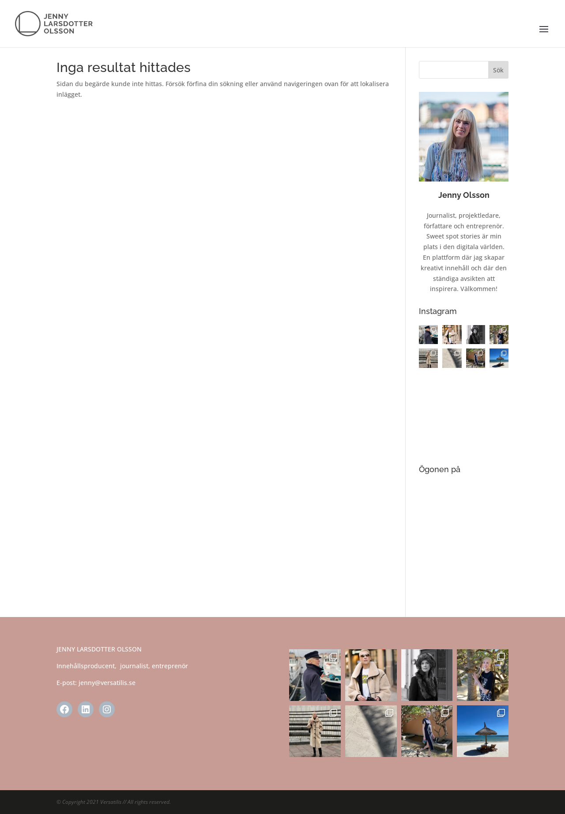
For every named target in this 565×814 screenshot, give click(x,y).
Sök (498, 70)
